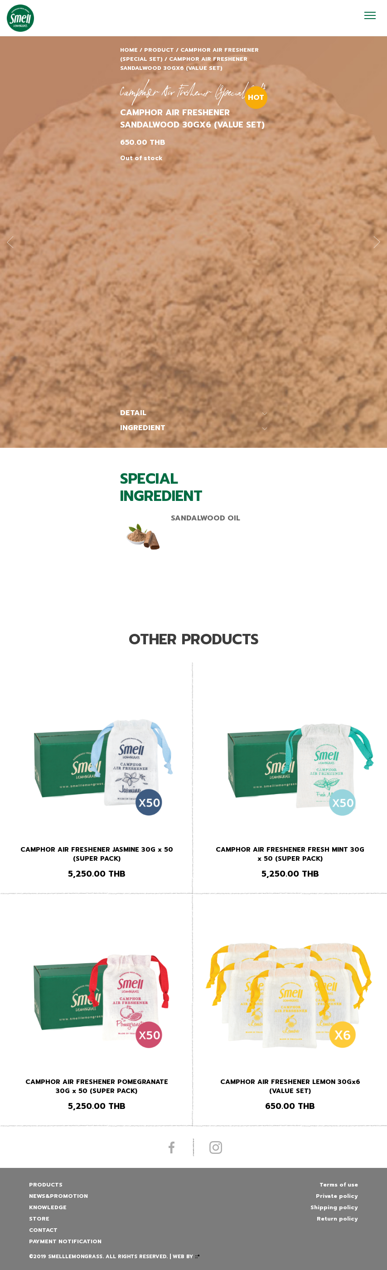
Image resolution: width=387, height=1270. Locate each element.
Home (129, 50)
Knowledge (48, 1207)
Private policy (337, 1196)
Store (39, 1219)
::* (197, 1256)
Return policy (337, 1219)
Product (159, 50)
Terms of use (338, 1185)
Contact (43, 1230)
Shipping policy (334, 1207)
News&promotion (58, 1196)
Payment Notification (65, 1241)
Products (46, 1185)
